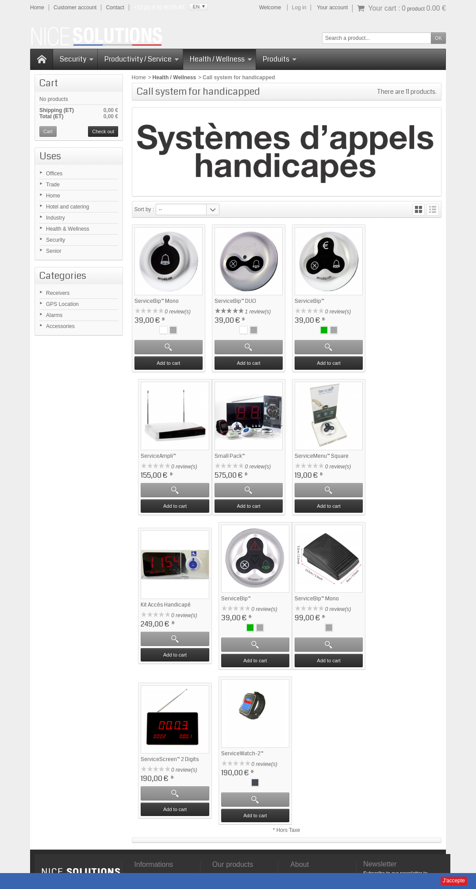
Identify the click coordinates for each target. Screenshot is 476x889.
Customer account (75, 7)
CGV (329, 845)
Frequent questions (157, 741)
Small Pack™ (149, 460)
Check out (103, 131)
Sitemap (350, 845)
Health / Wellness (221, 59)
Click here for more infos (90, 817)
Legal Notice (303, 845)
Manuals (273, 845)
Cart (48, 83)
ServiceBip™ (307, 300)
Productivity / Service (141, 59)
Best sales (224, 733)
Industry (55, 218)
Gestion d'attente (232, 757)
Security (77, 59)
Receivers (57, 293)
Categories (62, 275)
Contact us (302, 741)
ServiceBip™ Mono (156, 300)
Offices (54, 173)
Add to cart (168, 362)
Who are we (304, 733)
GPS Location (62, 304)
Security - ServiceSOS (238, 749)
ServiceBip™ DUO (234, 300)
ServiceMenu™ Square (240, 460)
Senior (53, 251)
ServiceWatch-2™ (313, 607)
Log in (299, 7)
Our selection (228, 741)
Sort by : (144, 209)
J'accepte (454, 880)
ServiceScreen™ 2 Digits (242, 613)
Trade (53, 185)
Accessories (60, 326)
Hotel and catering (67, 207)
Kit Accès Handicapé (317, 460)
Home (53, 196)
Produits (280, 59)
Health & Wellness (67, 229)
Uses (50, 156)
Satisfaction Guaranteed (162, 733)
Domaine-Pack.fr (285, 873)
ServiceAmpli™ (389, 306)
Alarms (54, 315)
